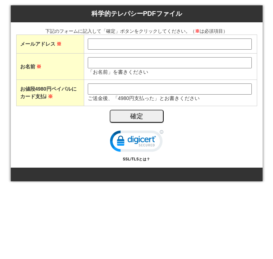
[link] (137, 142)
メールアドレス (41, 44)
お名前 (31, 66)
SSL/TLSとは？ (136, 159)
